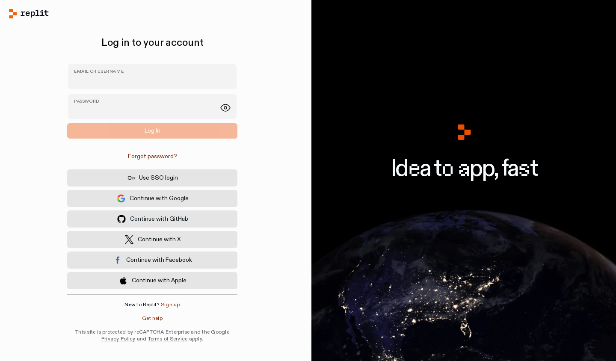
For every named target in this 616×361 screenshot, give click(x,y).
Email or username (99, 71)
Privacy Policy (118, 339)
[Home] (152, 13)
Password (86, 101)
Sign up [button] (170, 305)
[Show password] (225, 108)
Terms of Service (168, 339)
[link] (152, 156)
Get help (152, 318)
